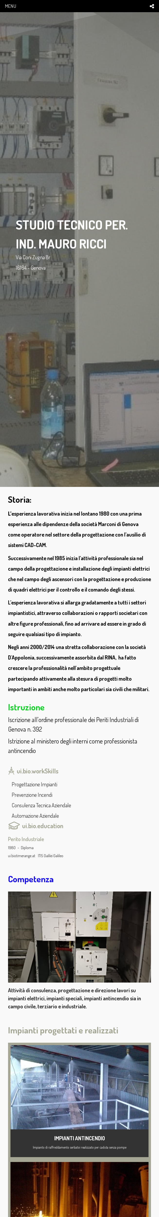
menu (10, 6)
